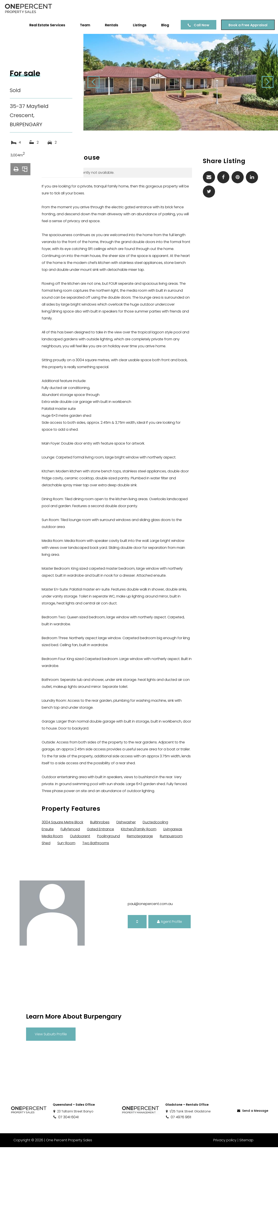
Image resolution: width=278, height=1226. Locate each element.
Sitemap (246, 1218)
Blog (162, 25)
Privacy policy (225, 1218)
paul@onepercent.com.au (150, 982)
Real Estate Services (44, 25)
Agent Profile (169, 1000)
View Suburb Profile (51, 1112)
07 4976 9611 (178, 1195)
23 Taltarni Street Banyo (73, 1190)
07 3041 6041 (66, 1195)
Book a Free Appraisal (244, 25)
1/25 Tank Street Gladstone (188, 1190)
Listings (136, 25)
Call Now (198, 25)
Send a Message (252, 1189)
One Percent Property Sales (69, 1218)
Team (82, 25)
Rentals (108, 25)
